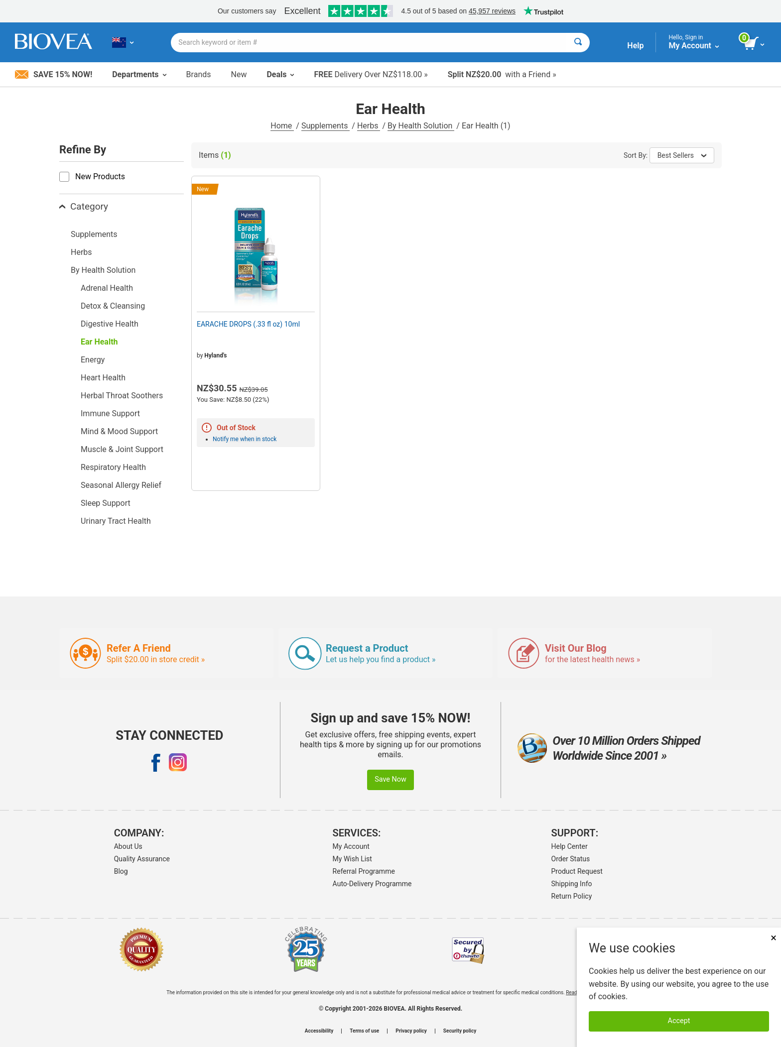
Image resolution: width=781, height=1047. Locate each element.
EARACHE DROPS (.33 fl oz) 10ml (248, 324)
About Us (128, 846)
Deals (280, 74)
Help (635, 45)
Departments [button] (139, 74)
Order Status (570, 859)
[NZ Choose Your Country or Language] (122, 42)
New (239, 74)
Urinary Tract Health (116, 521)
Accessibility (319, 1031)
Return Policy (571, 896)
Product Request (577, 871)
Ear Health (99, 342)
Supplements (325, 125)
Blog (121, 871)
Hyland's (215, 355)
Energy (93, 359)
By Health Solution (421, 125)
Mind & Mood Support (119, 431)
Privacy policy (411, 1031)
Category (83, 206)
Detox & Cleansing (113, 306)
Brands (198, 74)
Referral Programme (364, 871)
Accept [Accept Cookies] (679, 1021)
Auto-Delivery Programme (372, 884)
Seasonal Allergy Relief (121, 485)
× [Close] (774, 937)
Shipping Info (571, 884)
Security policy (459, 1031)
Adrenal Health (107, 288)
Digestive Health (109, 324)
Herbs (369, 125)
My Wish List (352, 859)
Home (282, 125)
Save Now (390, 779)
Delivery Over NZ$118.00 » (370, 74)
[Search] (578, 42)
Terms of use (364, 1031)
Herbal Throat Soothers (122, 395)
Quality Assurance (142, 859)
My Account (351, 846)
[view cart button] (755, 44)
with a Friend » (502, 74)
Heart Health (103, 377)
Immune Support (110, 413)
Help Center (569, 846)
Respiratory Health (113, 467)
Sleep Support (105, 503)
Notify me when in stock (244, 439)
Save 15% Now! (53, 74)
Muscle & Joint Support (122, 449)
